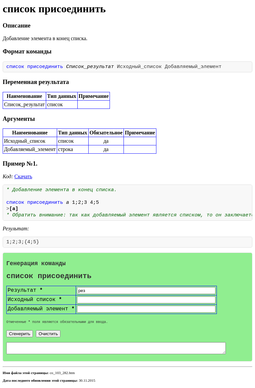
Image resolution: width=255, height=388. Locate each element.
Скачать (23, 176)
